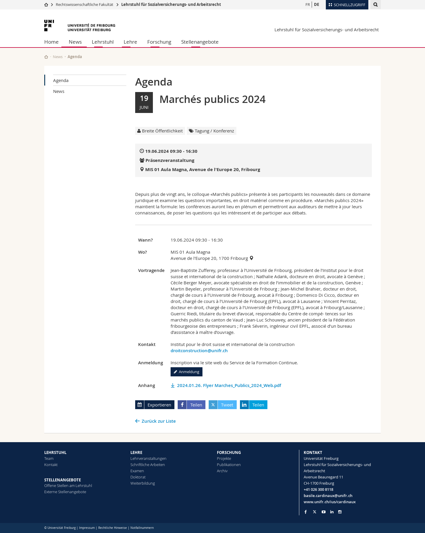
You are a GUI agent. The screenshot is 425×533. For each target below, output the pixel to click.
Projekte (224, 458)
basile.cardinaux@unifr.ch (328, 495)
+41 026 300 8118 (318, 489)
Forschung (159, 41)
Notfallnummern (142, 528)
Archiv (222, 470)
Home (51, 41)
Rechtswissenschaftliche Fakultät (85, 4)
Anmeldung (186, 371)
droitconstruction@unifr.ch (199, 350)
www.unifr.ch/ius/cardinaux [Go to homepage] (330, 501)
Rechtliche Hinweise (112, 528)
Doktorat (138, 477)
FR (307, 4)
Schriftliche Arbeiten (147, 464)
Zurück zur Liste (159, 421)
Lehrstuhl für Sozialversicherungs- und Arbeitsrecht (171, 4)
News (75, 41)
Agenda (60, 80)
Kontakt (51, 464)
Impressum (87, 528)
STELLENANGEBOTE (62, 480)
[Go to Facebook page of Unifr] (306, 511)
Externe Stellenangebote (65, 491)
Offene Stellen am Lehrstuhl (68, 485)
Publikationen (229, 464)
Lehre (130, 41)
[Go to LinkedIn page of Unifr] (332, 512)
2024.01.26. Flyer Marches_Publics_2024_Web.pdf (229, 385)
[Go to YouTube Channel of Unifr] (324, 512)
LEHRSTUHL (55, 452)
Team (48, 458)
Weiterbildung (142, 483)
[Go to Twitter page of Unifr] (314, 511)
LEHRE (136, 452)
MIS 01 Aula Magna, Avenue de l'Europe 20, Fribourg (202, 169)
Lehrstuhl (103, 41)
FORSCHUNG (229, 452)
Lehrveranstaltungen (148, 458)
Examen (137, 470)
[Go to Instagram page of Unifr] (339, 512)
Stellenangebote (200, 41)
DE (316, 4)
